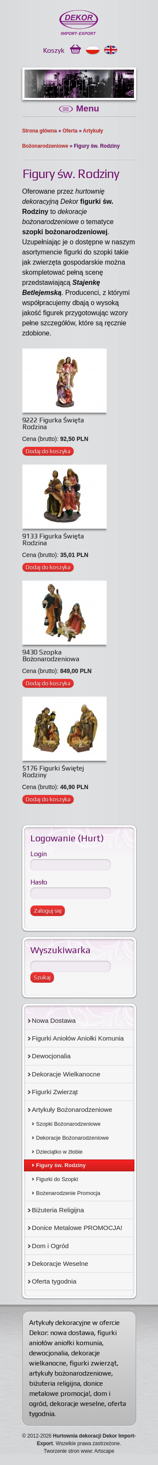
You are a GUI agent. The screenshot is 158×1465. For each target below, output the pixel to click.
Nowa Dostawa (54, 1020)
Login (38, 854)
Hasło (38, 882)
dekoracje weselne (77, 1404)
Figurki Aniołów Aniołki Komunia (78, 1038)
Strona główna (39, 131)
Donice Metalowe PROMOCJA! (77, 1227)
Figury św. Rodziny (61, 1165)
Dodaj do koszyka (48, 451)
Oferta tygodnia (54, 1281)
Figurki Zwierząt (55, 1091)
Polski (93, 50)
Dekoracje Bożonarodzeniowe (72, 1138)
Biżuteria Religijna (58, 1210)
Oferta (70, 131)
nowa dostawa (72, 1333)
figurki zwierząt (93, 1363)
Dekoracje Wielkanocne (66, 1074)
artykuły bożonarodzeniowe (70, 1373)
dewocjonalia (48, 1353)
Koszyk (53, 50)
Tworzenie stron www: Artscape (79, 1451)
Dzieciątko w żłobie (59, 1152)
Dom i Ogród (50, 1245)
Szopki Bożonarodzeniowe (68, 1124)
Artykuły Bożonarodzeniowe (72, 1109)
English (111, 50)
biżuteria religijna (54, 1383)
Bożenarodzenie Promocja (68, 1193)
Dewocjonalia (51, 1056)
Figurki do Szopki (57, 1179)
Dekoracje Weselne (60, 1263)
